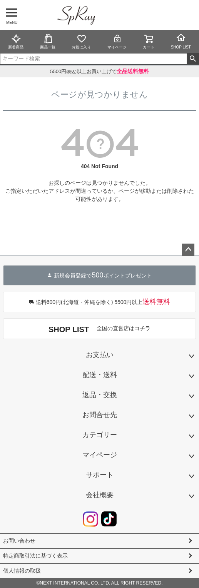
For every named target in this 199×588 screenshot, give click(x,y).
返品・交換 (99, 395)
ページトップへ (188, 250)
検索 (193, 58)
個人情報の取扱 (22, 571)
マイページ (117, 41)
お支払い (100, 355)
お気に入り (81, 41)
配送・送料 (99, 375)
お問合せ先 (99, 415)
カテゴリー (99, 435)
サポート (100, 475)
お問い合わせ (19, 541)
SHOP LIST (181, 41)
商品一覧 (47, 41)
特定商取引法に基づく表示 (35, 556)
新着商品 (15, 41)
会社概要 (100, 495)
